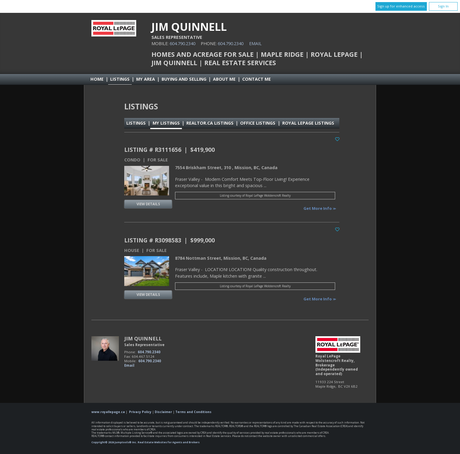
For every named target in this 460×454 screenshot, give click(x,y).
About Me (224, 79)
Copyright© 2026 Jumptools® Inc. (114, 442)
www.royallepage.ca (108, 412)
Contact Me (256, 79)
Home (97, 79)
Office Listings (257, 123)
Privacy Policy (140, 412)
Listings (120, 79)
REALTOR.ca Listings (210, 123)
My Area (145, 79)
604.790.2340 (182, 43)
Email (255, 43)
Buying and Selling (184, 79)
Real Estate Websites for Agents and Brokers (169, 442)
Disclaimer (163, 412)
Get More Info (318, 208)
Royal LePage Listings (308, 123)
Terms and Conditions (193, 412)
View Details (148, 204)
